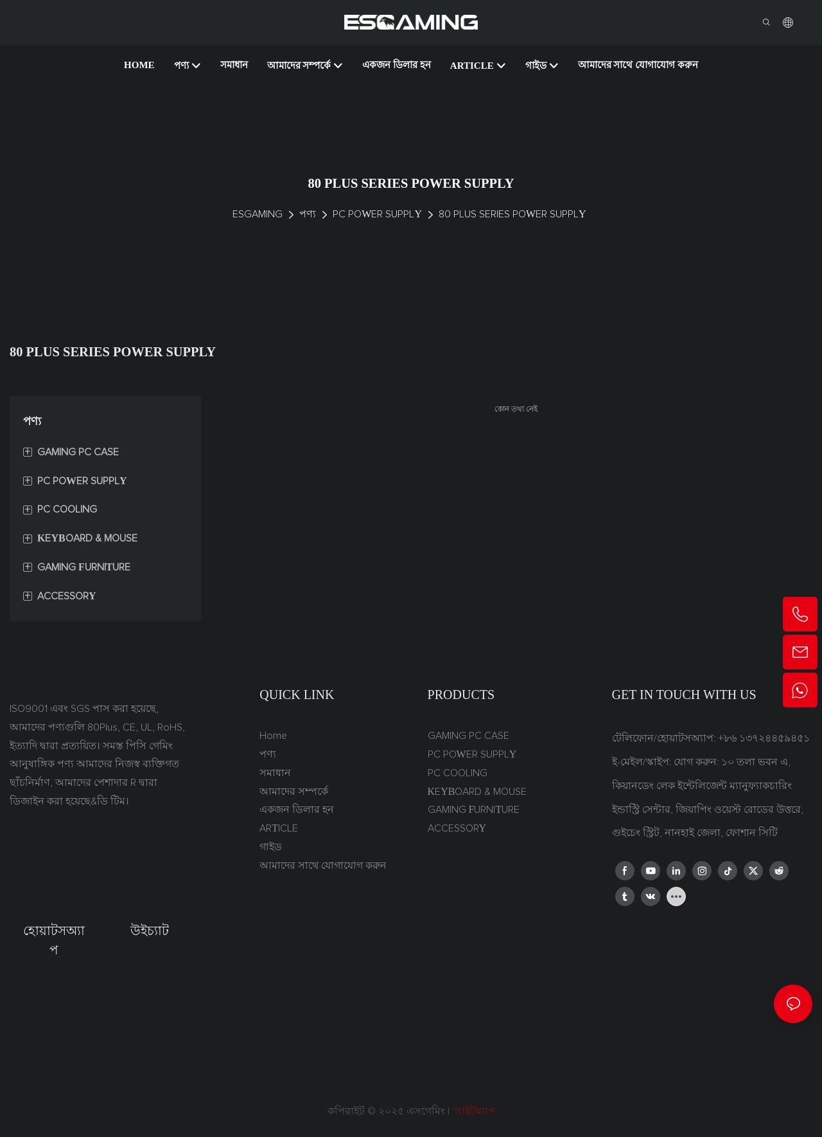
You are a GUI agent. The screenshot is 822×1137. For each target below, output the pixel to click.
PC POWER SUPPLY (377, 214)
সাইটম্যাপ (473, 1111)
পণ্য (307, 214)
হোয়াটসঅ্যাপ (54, 940)
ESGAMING (257, 214)
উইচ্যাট (149, 930)
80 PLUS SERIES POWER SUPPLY (512, 214)
